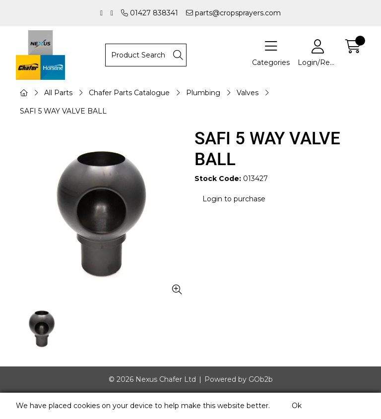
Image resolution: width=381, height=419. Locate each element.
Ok (297, 405)
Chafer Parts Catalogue (129, 92)
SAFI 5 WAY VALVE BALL (63, 111)
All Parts (58, 92)
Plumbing (203, 92)
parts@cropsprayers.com (233, 12)
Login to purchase (233, 198)
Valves (247, 92)
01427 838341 (149, 12)
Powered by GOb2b (238, 379)
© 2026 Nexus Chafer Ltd (152, 379)
